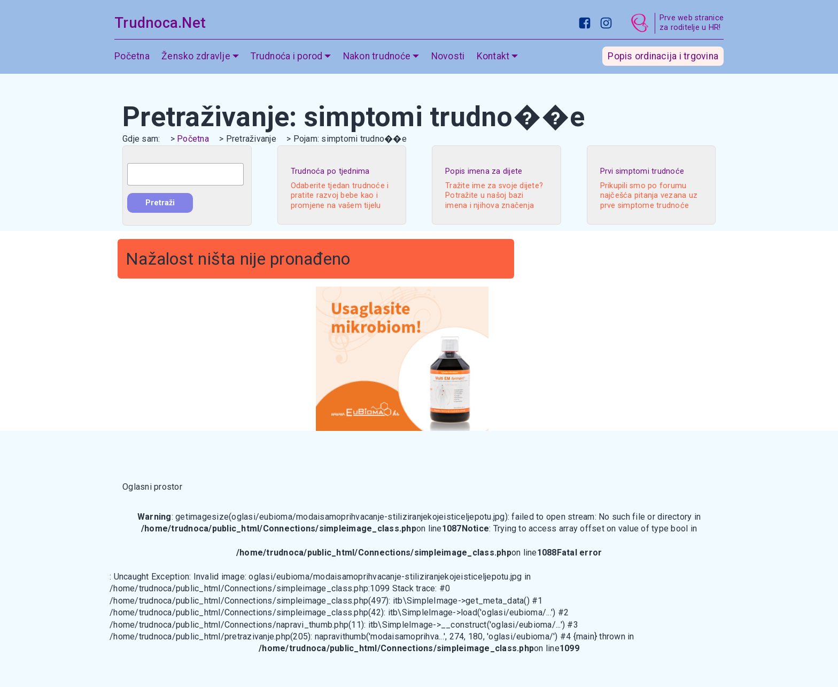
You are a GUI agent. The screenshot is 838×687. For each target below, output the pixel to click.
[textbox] (185, 174)
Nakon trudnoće (377, 56)
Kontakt (493, 56)
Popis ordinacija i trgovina (663, 56)
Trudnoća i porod (286, 56)
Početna (132, 56)
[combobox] (185, 174)
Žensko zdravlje (195, 56)
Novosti (448, 56)
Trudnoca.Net (160, 23)
